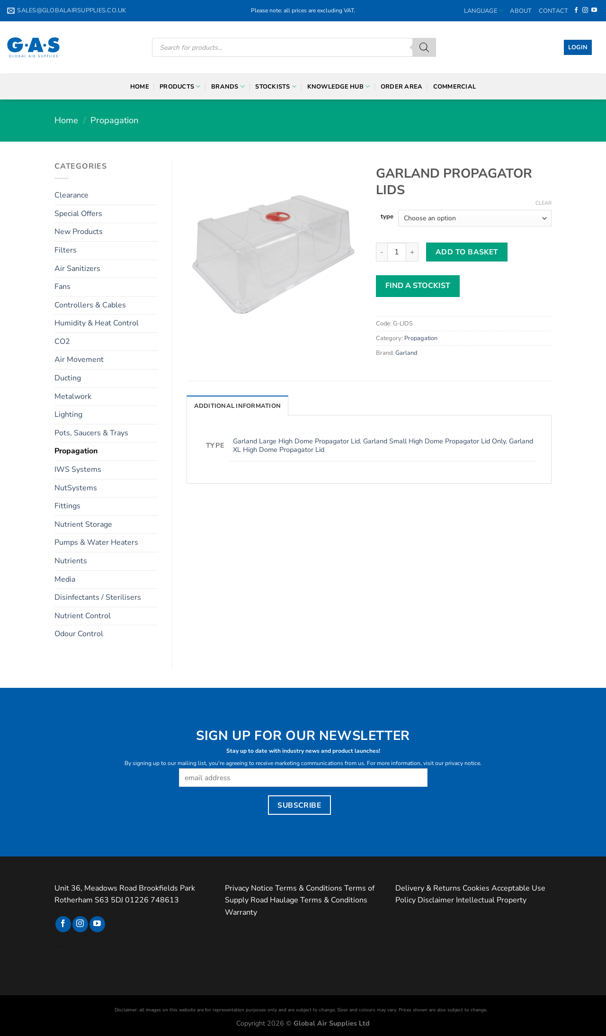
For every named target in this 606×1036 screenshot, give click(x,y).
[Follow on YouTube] (594, 10)
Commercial (454, 86)
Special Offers (78, 213)
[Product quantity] (396, 252)
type (387, 217)
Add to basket (467, 252)
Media (64, 579)
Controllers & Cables (90, 305)
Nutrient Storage (83, 524)
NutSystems (75, 488)
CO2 (62, 341)
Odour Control (78, 634)
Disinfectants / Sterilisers (97, 597)
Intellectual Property (491, 900)
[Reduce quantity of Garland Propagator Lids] (381, 252)
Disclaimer (436, 900)
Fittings (67, 506)
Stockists (275, 86)
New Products (78, 231)
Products (180, 86)
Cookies (476, 888)
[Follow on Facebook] (576, 10)
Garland (406, 353)
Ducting (67, 378)
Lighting (68, 414)
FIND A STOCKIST (417, 285)
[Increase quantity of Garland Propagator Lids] (412, 252)
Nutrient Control (82, 616)
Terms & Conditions (308, 888)
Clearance (71, 195)
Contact (554, 11)
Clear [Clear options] (543, 203)
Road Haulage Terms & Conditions (308, 900)
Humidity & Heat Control (96, 323)
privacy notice (462, 763)
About (521, 11)
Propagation (114, 120)
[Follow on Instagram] (585, 10)
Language (484, 10)
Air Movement (79, 359)
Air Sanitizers (77, 268)
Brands (228, 86)
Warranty (241, 912)
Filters (65, 250)
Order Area (402, 86)
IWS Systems (77, 469)
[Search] (424, 47)
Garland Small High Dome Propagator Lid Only (434, 441)
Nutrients (70, 561)
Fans (62, 286)
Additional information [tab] (237, 406)
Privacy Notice (249, 888)
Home (139, 86)
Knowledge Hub (338, 86)
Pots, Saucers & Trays (91, 433)
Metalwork (72, 396)
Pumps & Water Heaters (96, 542)
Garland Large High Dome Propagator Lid (296, 441)
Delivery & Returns (428, 888)
